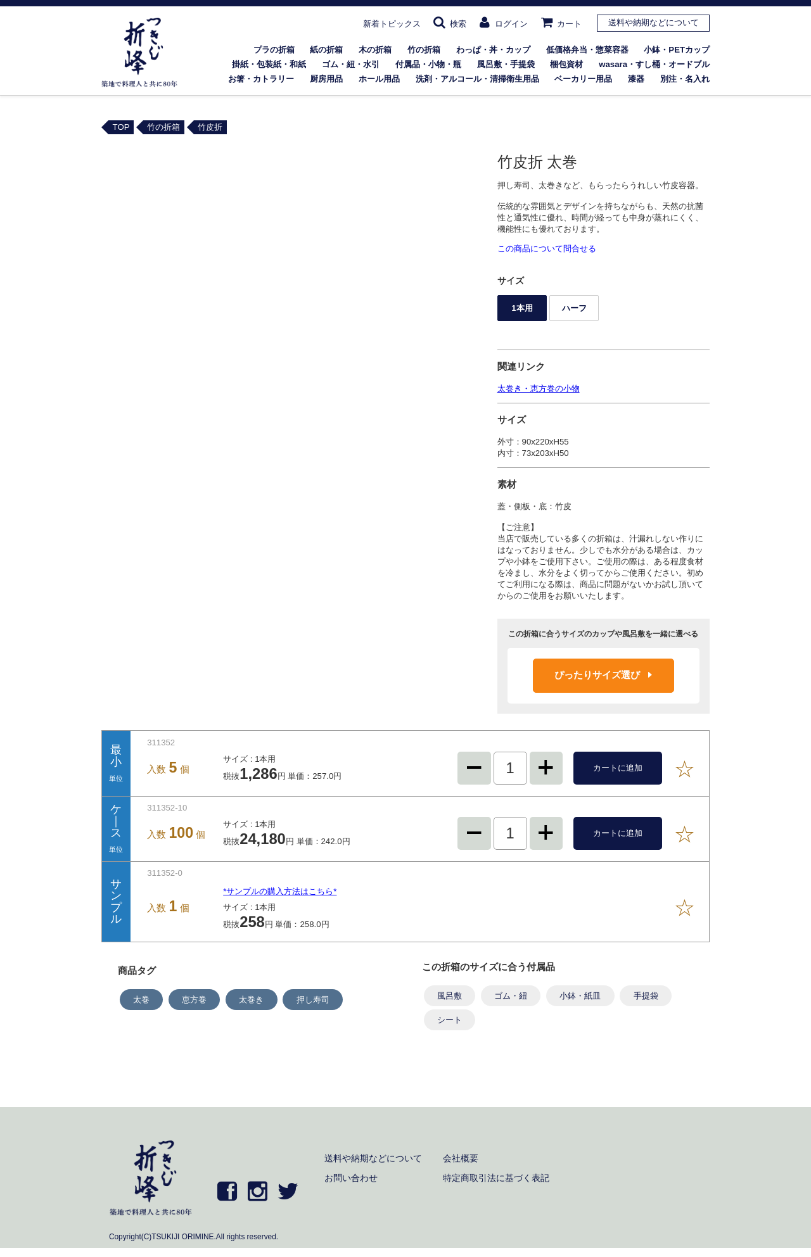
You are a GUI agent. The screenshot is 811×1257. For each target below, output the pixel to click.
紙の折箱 (326, 49)
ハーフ (574, 308)
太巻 (141, 999)
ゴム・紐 (510, 996)
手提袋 (646, 996)
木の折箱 (375, 49)
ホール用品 (379, 79)
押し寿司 (313, 999)
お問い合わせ (351, 1178)
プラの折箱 (274, 49)
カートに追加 (617, 768)
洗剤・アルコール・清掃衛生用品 (477, 79)
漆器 (636, 79)
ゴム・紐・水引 (351, 64)
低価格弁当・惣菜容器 (587, 49)
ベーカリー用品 (583, 79)
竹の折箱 (423, 49)
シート (449, 1020)
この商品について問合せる (546, 248)
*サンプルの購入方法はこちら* (279, 891)
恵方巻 (194, 999)
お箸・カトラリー (261, 79)
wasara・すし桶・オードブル (654, 64)
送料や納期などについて (653, 22)
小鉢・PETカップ (677, 49)
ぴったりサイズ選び (603, 674)
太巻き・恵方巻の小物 (538, 388)
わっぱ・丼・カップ (493, 49)
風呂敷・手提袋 (506, 64)
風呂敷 (449, 996)
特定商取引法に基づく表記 (496, 1178)
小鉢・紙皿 (580, 996)
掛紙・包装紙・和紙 (269, 64)
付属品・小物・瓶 (428, 64)
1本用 (521, 308)
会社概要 (460, 1158)
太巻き (251, 999)
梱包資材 (566, 64)
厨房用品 (326, 79)
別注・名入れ (685, 79)
